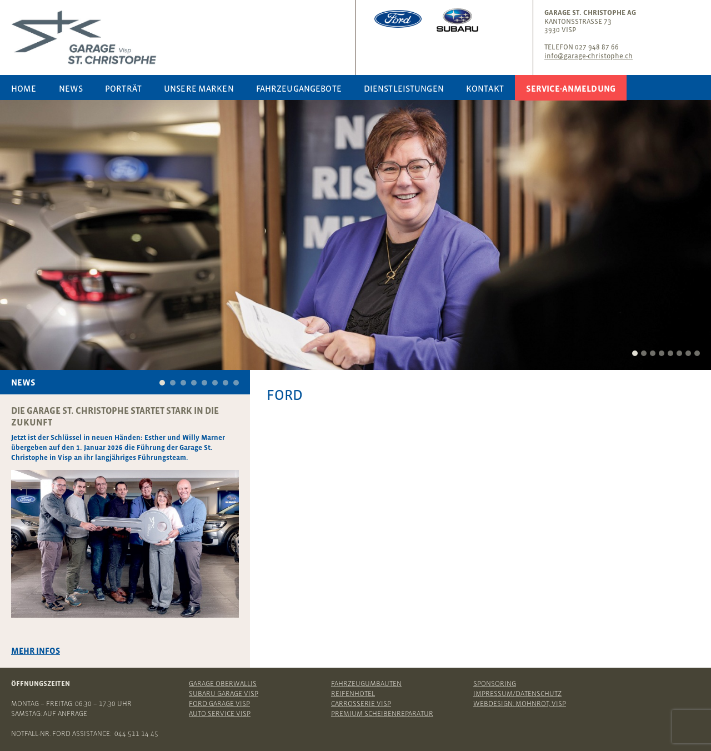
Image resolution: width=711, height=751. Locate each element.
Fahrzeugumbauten (366, 683)
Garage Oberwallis (223, 683)
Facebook (661, 15)
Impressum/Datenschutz (517, 693)
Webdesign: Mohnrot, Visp (519, 703)
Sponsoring (494, 683)
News (71, 88)
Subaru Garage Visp (223, 693)
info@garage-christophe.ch (588, 56)
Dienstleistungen (404, 88)
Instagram (678, 15)
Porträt (123, 88)
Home (24, 88)
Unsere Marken (199, 88)
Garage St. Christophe (180, 37)
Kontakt (485, 88)
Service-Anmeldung (570, 88)
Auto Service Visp (220, 713)
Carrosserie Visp (361, 703)
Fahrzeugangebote (299, 88)
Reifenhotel (353, 693)
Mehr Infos (35, 650)
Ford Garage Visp (219, 703)
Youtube (696, 15)
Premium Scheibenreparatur (382, 713)
